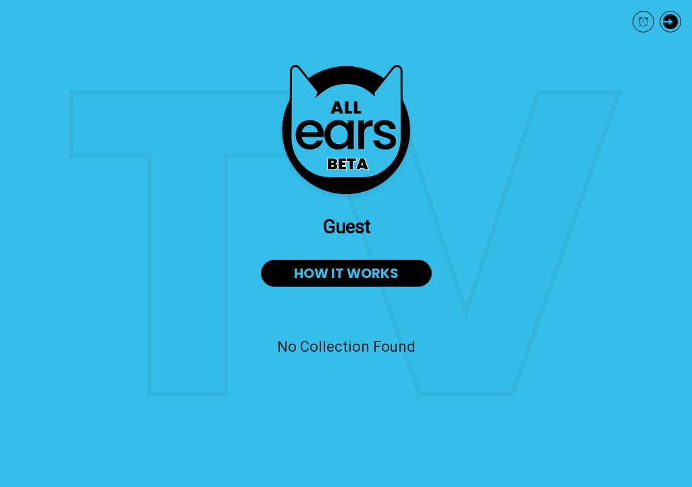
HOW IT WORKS (346, 273)
